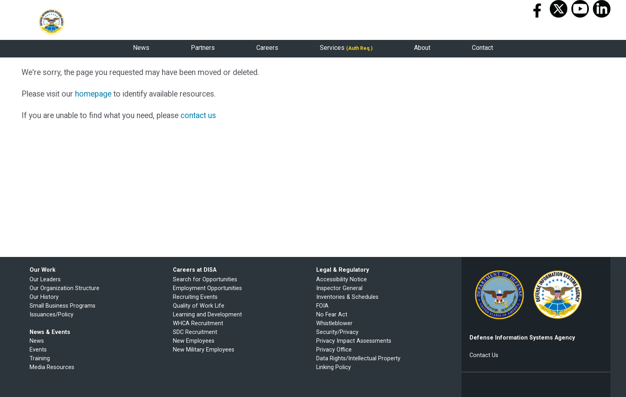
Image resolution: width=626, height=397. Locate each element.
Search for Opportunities (205, 279)
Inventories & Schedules (347, 297)
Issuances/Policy (51, 314)
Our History (44, 297)
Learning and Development (207, 314)
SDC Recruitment (195, 332)
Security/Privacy (337, 332)
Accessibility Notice (341, 279)
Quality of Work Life (198, 305)
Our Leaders (45, 279)
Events (38, 349)
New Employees (193, 341)
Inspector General (339, 288)
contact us (198, 115)
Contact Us (484, 355)
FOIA (322, 305)
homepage (93, 94)
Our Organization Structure (64, 288)
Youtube (580, 9)
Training (40, 358)
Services (346, 47)
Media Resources (52, 367)
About (422, 47)
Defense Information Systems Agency (51, 22)
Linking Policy (333, 367)
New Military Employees (203, 349)
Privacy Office (334, 349)
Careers (267, 47)
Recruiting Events (195, 297)
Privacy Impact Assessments (353, 341)
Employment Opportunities (207, 288)
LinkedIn (601, 9)
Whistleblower (334, 323)
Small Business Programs (62, 305)
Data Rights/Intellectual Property (358, 358)
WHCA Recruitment (198, 323)
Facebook (537, 9)
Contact (482, 47)
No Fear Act (332, 314)
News (141, 47)
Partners (203, 47)
